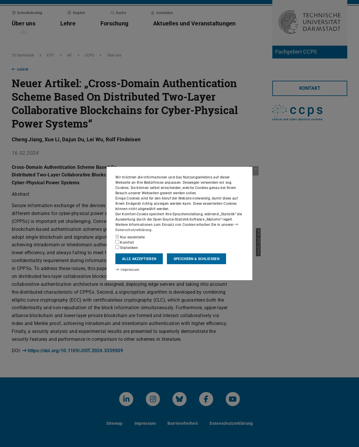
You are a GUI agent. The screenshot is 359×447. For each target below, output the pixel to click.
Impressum (127, 270)
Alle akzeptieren (139, 259)
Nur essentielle (130, 237)
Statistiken (126, 247)
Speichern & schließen (196, 259)
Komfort (124, 242)
